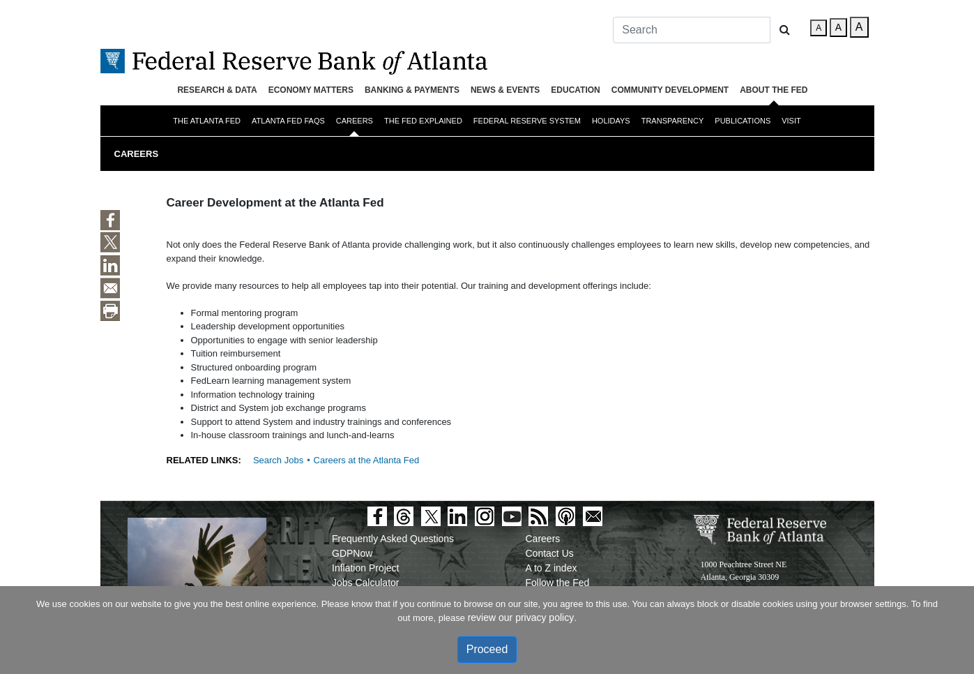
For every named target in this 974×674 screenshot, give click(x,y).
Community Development (670, 90)
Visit (791, 121)
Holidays (611, 121)
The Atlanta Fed (207, 121)
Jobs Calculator (366, 582)
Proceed (487, 649)
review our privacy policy (521, 617)
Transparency (672, 121)
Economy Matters (310, 90)
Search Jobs (278, 460)
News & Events (505, 90)
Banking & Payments (412, 90)
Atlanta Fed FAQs (288, 121)
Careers (354, 121)
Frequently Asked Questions (393, 538)
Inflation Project (366, 568)
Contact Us (550, 553)
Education (575, 90)
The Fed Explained (423, 121)
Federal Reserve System (527, 121)
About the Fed (773, 90)
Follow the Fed (558, 582)
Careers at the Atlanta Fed (367, 460)
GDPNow (352, 553)
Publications (742, 121)
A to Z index (551, 568)
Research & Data (217, 90)
